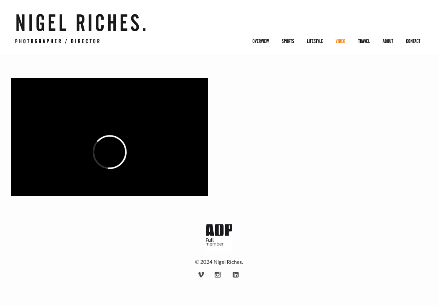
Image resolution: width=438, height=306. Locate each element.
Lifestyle (315, 41)
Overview (261, 41)
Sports (288, 41)
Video (341, 41)
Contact (413, 41)
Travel (364, 41)
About (388, 41)
